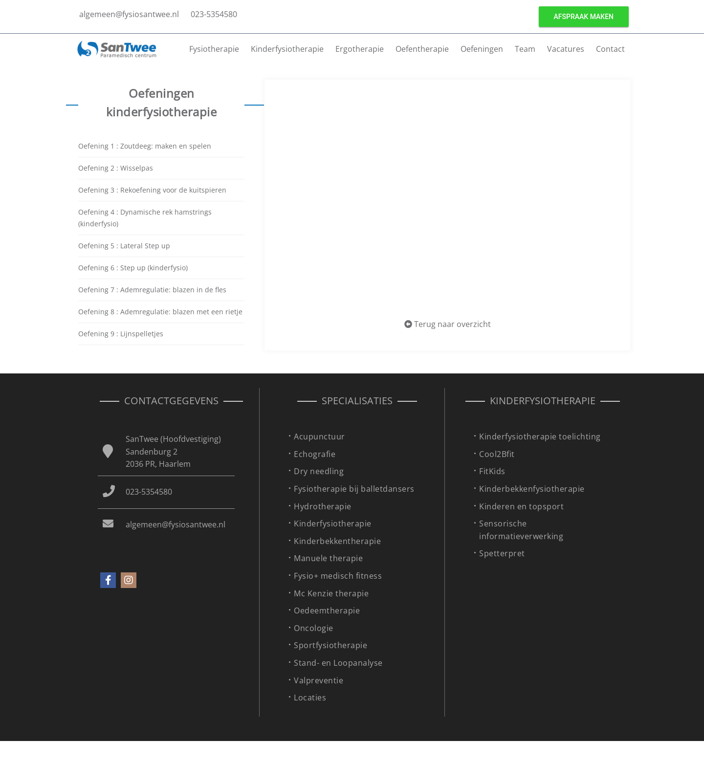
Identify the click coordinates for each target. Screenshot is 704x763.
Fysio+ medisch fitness (338, 575)
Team (525, 49)
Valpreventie (318, 680)
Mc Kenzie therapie (331, 593)
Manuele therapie (328, 558)
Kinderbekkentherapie (337, 541)
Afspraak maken (583, 16)
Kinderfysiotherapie (287, 49)
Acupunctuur (319, 436)
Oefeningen (482, 49)
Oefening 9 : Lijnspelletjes (120, 333)
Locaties (310, 697)
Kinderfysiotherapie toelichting (540, 436)
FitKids (492, 471)
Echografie (314, 454)
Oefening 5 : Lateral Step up (124, 245)
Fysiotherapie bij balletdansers (354, 488)
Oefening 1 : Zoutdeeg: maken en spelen (144, 146)
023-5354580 (214, 14)
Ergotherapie (359, 49)
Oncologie (313, 628)
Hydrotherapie (323, 506)
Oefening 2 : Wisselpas (115, 168)
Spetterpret (502, 553)
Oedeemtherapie (327, 610)
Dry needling (319, 471)
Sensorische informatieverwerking (521, 530)
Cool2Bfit (497, 454)
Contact (610, 49)
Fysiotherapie (214, 49)
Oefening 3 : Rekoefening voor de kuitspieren (152, 190)
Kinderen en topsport (521, 506)
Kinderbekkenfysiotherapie (532, 488)
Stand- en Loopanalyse (338, 662)
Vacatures (565, 49)
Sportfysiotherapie (330, 645)
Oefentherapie (422, 49)
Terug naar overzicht (447, 324)
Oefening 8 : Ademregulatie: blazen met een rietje (160, 311)
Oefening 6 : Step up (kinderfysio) (133, 267)
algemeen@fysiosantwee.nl (129, 14)
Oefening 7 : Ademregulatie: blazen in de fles (152, 289)
